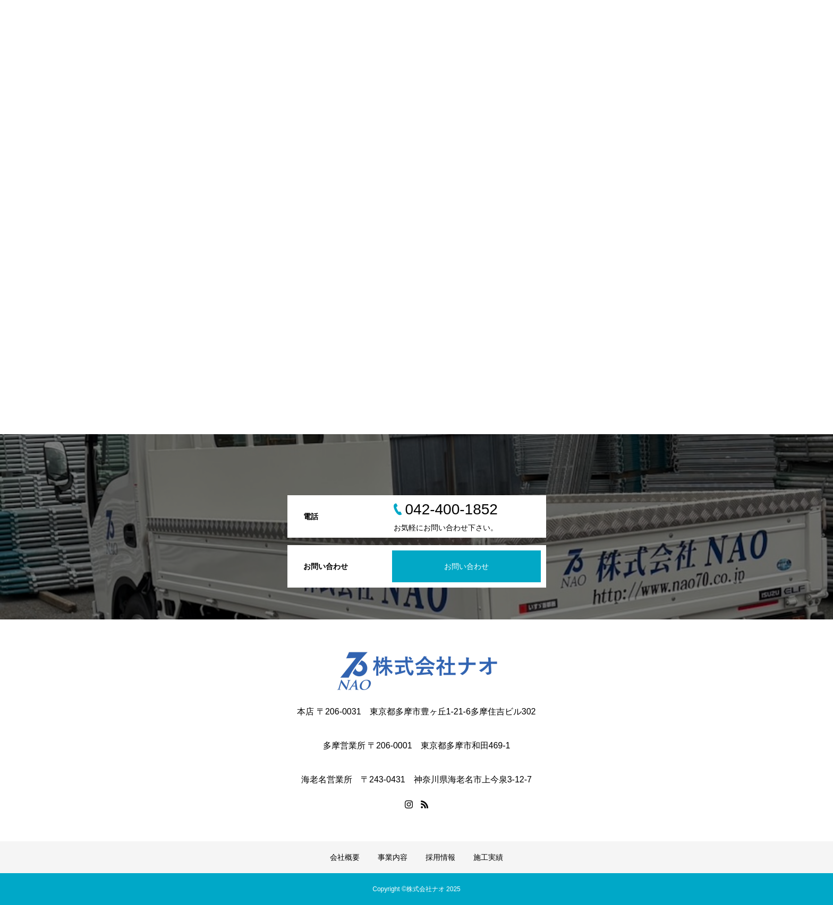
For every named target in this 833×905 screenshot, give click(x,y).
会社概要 (345, 857)
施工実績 (488, 857)
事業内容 (392, 857)
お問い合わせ (466, 566)
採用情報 (440, 857)
